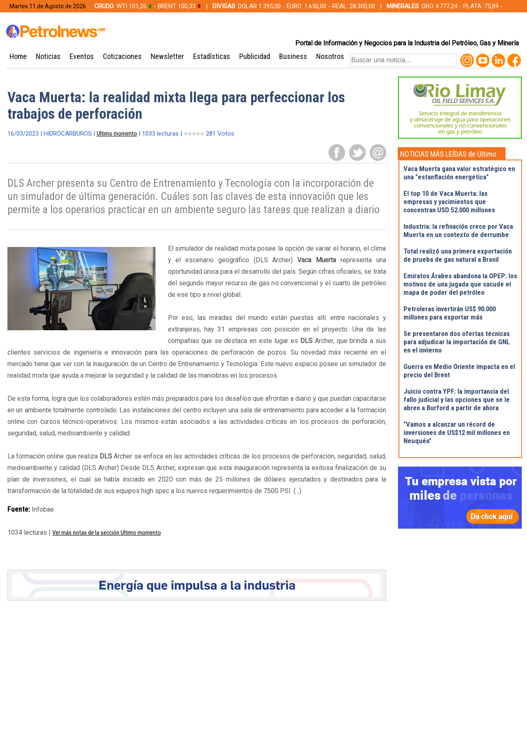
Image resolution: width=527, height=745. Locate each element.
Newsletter (167, 56)
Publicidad (254, 56)
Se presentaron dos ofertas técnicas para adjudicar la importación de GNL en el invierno (456, 341)
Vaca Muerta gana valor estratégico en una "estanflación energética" (459, 173)
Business (293, 56)
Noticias (48, 56)
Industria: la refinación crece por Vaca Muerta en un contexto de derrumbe (458, 230)
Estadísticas (211, 56)
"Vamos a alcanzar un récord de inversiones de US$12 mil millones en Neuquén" (456, 432)
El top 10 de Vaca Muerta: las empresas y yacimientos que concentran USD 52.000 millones (449, 201)
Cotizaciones (122, 56)
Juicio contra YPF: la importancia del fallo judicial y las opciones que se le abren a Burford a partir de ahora (456, 399)
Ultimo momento (117, 133)
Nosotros (330, 56)
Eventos (82, 56)
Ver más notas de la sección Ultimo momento (106, 532)
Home (18, 56)
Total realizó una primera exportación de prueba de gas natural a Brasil (457, 255)
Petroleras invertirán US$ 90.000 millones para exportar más (449, 313)
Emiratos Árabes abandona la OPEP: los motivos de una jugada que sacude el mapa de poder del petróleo (460, 284)
